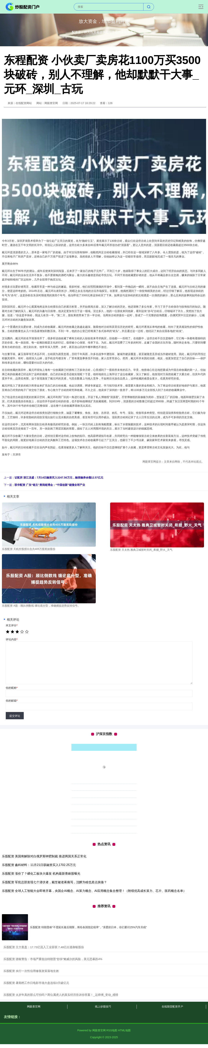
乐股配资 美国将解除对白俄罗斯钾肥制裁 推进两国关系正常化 (44, 856)
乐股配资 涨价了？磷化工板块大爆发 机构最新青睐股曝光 (41, 873)
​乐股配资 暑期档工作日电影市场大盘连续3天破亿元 (36, 982)
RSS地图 (111, 1030)
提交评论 (14, 715)
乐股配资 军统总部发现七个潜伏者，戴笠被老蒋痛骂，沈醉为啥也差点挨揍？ (54, 882)
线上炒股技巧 (103, 1006)
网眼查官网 (33, 1006)
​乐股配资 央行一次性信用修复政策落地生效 (31, 971)
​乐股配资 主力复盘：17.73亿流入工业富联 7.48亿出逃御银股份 (43, 947)
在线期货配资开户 (172, 1006)
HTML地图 (124, 1030)
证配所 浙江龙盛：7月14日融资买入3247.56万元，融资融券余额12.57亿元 (59, 477)
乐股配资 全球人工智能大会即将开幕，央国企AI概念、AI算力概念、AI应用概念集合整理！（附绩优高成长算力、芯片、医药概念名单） (94, 890)
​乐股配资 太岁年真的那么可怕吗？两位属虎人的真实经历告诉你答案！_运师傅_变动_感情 (60, 994)
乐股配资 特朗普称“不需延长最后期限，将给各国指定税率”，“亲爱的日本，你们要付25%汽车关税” (88, 927)
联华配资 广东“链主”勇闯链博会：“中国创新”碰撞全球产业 (50, 484)
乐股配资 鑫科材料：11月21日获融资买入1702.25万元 (39, 865)
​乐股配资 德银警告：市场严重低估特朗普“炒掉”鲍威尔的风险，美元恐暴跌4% (52, 959)
